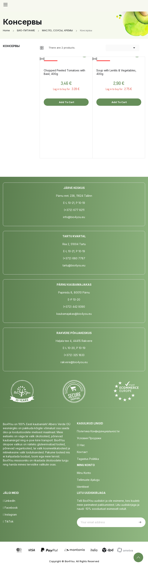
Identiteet (83, 486)
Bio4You (70, 561)
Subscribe (139, 522)
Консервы (11, 46)
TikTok (8, 521)
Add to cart (66, 102)
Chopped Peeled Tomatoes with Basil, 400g (64, 72)
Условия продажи (89, 438)
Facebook (10, 507)
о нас (81, 445)
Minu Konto (84, 472)
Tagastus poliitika (88, 458)
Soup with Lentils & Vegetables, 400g (116, 72)
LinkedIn (9, 500)
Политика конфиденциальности (98, 431)
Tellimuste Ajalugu (88, 479)
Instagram (10, 514)
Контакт (82, 452)
